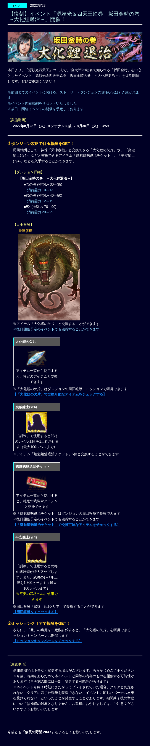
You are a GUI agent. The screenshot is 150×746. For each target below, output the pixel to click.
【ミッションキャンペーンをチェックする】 (47, 641)
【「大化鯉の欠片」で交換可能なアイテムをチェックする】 (59, 394)
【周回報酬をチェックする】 (35, 612)
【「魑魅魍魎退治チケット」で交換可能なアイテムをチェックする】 (66, 525)
